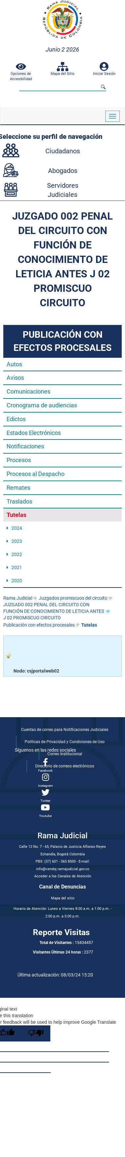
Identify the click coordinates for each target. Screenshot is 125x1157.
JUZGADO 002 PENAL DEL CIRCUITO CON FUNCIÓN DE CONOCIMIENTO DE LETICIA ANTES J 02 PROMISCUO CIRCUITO (53, 611)
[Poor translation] (35, 1033)
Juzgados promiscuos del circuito (73, 598)
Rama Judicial (17, 598)
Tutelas (89, 625)
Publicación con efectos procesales (39, 625)
